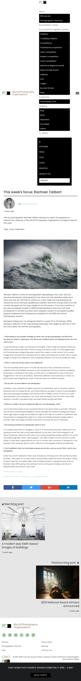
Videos (43, 128)
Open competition (48, 52)
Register (43, 168)
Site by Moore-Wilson (71, 659)
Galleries (44, 74)
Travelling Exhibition (48, 38)
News (42, 115)
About (41, 11)
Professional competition (51, 47)
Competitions (46, 43)
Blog (42, 110)
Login (41, 162)
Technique (44, 124)
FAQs (41, 157)
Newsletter (44, 174)
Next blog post (14, 504)
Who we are (45, 16)
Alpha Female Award (49, 70)
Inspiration (44, 119)
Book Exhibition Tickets (48, 25)
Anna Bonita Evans (29, 204)
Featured (43, 106)
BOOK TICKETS (40, 675)
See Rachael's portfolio (13, 471)
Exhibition (44, 34)
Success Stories (47, 88)
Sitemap (44, 646)
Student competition (49, 56)
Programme (44, 97)
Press (41, 152)
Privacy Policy (46, 642)
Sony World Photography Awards (53, 29)
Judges (43, 83)
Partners (43, 146)
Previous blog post (64, 563)
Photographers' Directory (51, 20)
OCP (42, 79)
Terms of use (46, 650)
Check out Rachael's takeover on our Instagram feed (26, 476)
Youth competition (48, 61)
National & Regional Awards (52, 65)
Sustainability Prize (48, 101)
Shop (42, 92)
